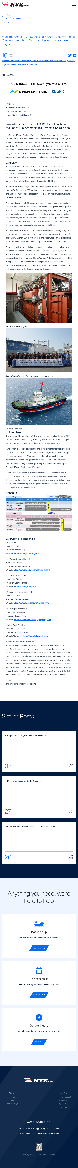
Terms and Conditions (46, 1154)
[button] (74, 4)
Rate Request (65, 1096)
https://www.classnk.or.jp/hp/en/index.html (31, 603)
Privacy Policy (28, 1154)
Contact (65, 1107)
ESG (13, 1100)
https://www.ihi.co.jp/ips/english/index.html (32, 569)
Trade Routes (65, 1104)
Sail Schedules (65, 1100)
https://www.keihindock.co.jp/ (35, 636)
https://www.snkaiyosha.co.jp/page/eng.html (32, 619)
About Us (13, 1093)
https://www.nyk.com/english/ (26, 553)
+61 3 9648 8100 (39, 1122)
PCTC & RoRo (13, 1104)
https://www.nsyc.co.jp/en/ (25, 586)
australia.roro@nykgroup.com (39, 1128)
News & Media (65, 1093)
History (13, 1096)
